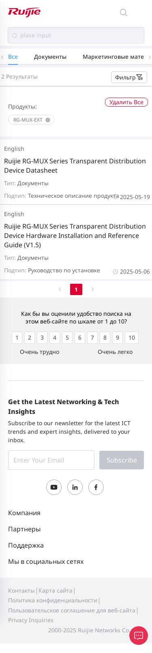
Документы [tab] (50, 56)
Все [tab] (13, 56)
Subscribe (122, 460)
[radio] (17, 338)
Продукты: (22, 106)
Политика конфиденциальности (52, 600)
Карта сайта (56, 590)
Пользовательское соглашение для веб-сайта (71, 610)
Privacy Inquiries (31, 620)
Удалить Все (126, 102)
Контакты (21, 590)
